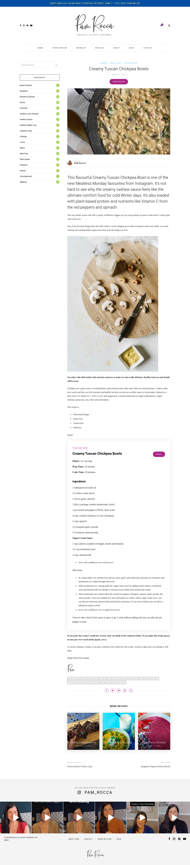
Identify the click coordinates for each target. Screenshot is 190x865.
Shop (119, 839)
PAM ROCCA (80, 163)
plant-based (105, 678)
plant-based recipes (149, 678)
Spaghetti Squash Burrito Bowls (155, 766)
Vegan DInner (97, 682)
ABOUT (116, 48)
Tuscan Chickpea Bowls (78, 682)
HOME (40, 48)
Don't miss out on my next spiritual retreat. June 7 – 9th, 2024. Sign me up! (95, 3)
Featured (23, 108)
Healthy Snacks (26, 119)
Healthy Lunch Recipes (29, 114)
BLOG (131, 48)
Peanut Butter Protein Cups (79, 766)
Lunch (22, 142)
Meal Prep (115, 63)
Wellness (23, 182)
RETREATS (81, 48)
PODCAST (99, 48)
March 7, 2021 (119, 75)
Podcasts (24, 165)
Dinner (104, 63)
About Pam (73, 839)
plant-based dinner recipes (125, 678)
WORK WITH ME (60, 48)
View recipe (119, 82)
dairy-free (73, 678)
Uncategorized (26, 176)
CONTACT (147, 48)
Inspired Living (26, 131)
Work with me (104, 839)
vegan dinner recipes (115, 682)
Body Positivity (26, 85)
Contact (88, 839)
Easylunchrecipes (88, 678)
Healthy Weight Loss (28, 125)
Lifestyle (23, 136)
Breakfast (24, 91)
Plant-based (130, 63)
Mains (22, 148)
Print (159, 454)
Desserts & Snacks (27, 97)
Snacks (23, 171)
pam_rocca (99, 792)
